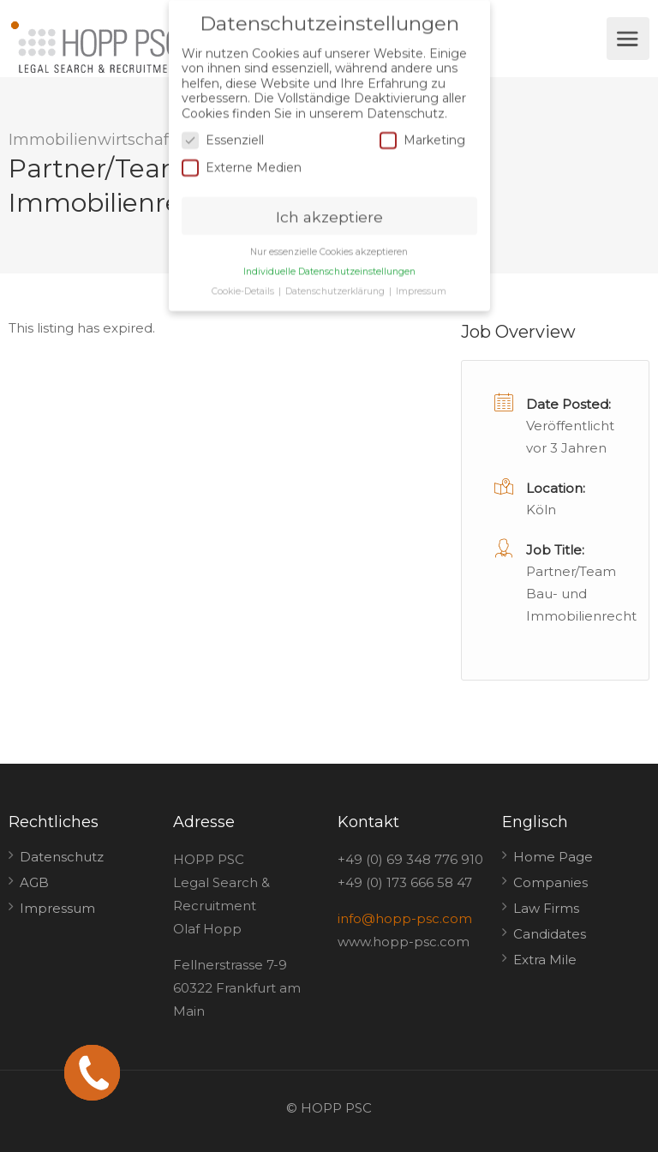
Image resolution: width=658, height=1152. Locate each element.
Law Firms (546, 908)
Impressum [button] (421, 286)
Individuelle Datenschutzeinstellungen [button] (329, 267)
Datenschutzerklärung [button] (336, 286)
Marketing (422, 137)
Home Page (553, 857)
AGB (34, 882)
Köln (541, 509)
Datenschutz (62, 857)
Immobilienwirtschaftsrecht (116, 139)
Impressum (57, 908)
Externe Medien (242, 163)
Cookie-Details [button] (244, 286)
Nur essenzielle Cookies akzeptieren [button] (329, 248)
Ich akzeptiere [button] (329, 212)
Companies (550, 882)
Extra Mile (545, 959)
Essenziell (223, 137)
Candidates (549, 934)
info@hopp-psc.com (405, 918)
